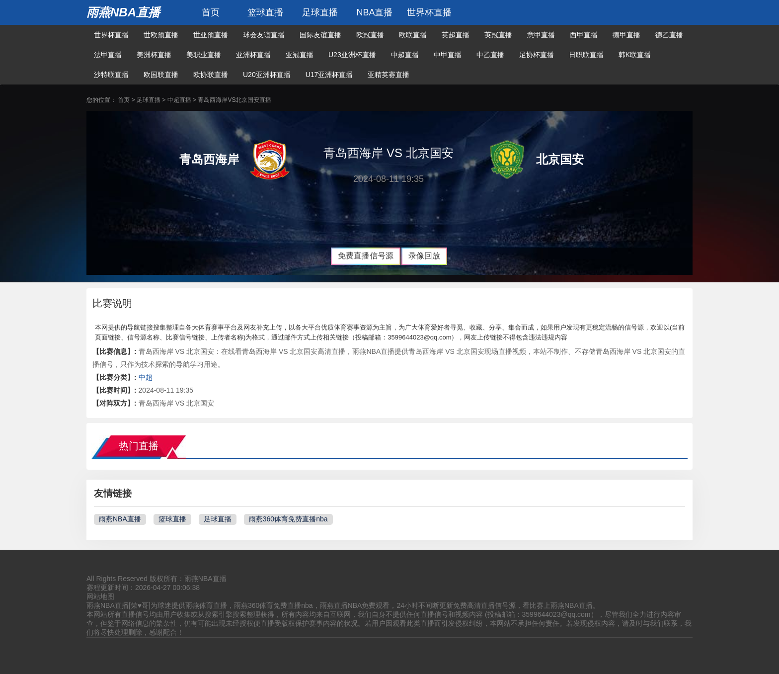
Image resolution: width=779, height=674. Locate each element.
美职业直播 (203, 55)
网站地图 (100, 596)
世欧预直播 (161, 35)
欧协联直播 (210, 75)
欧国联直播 (161, 75)
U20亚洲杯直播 (267, 75)
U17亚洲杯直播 (329, 75)
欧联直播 (413, 35)
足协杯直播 (536, 55)
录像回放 (424, 256)
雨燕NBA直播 (123, 12)
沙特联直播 (111, 75)
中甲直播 (448, 55)
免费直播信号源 (365, 256)
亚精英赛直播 (388, 75)
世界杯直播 (429, 12)
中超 (146, 377)
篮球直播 (265, 12)
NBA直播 (374, 12)
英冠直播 (498, 35)
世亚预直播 (210, 35)
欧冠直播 (370, 35)
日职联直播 (586, 55)
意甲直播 (541, 35)
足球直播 (320, 12)
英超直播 (455, 35)
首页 (211, 12)
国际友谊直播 (320, 35)
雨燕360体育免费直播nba (288, 519)
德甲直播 (626, 35)
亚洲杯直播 (253, 55)
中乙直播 (490, 55)
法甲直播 (108, 55)
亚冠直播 (299, 55)
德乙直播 (669, 35)
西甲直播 (584, 35)
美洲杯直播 (154, 55)
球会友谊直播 (264, 35)
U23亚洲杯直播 (352, 55)
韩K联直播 (635, 55)
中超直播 (405, 55)
